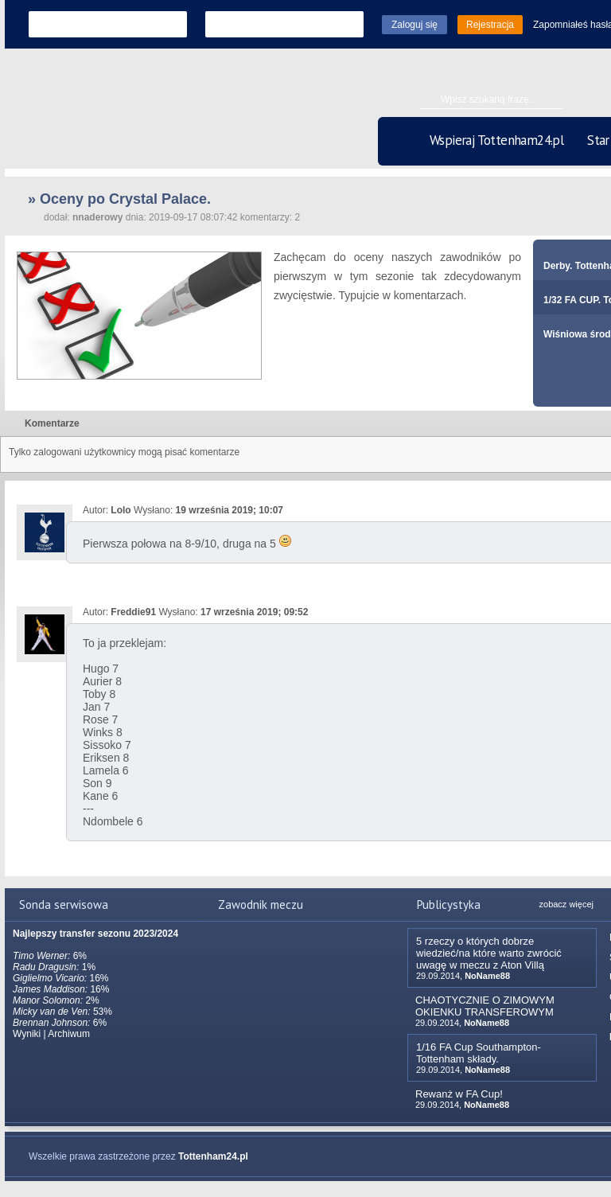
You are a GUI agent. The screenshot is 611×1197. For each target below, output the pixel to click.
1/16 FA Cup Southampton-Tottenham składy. (478, 1053)
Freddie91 (133, 612)
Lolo (120, 510)
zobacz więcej (566, 904)
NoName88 (487, 976)
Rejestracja (490, 24)
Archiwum (69, 1033)
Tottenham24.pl (213, 1156)
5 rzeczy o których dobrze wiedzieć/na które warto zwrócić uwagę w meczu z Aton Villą (489, 953)
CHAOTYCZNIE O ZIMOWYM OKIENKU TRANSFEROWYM (485, 1006)
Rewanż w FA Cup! (459, 1094)
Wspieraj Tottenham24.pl (496, 140)
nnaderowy (97, 217)
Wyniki (27, 1033)
